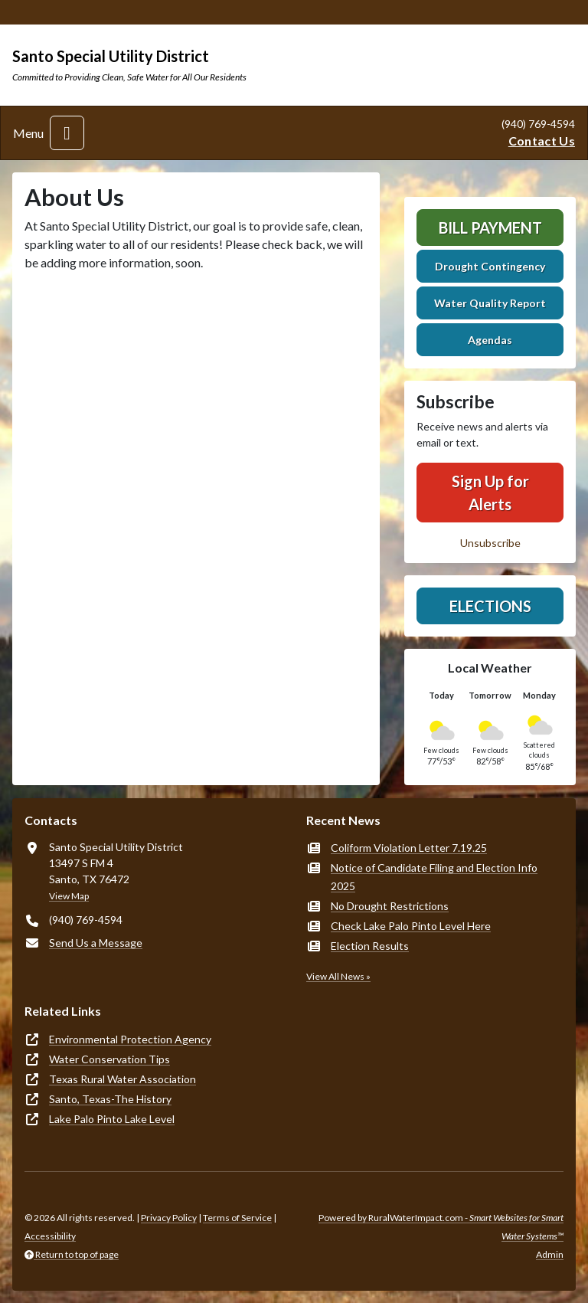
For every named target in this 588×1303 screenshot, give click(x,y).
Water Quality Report (490, 302)
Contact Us (541, 140)
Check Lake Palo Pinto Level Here (411, 925)
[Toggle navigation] (67, 133)
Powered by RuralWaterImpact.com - (441, 1227)
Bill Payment (490, 227)
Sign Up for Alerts (490, 492)
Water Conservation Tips (109, 1059)
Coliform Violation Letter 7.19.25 (409, 847)
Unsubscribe (490, 542)
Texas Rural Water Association (122, 1078)
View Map (69, 896)
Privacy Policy (169, 1217)
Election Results (370, 945)
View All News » (338, 976)
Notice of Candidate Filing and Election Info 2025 (434, 876)
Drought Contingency (490, 266)
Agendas (490, 339)
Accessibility (50, 1236)
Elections (490, 606)
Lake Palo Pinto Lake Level (112, 1118)
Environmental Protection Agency (130, 1039)
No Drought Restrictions (390, 905)
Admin (550, 1254)
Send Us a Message (95, 942)
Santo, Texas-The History (110, 1098)
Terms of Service (237, 1217)
